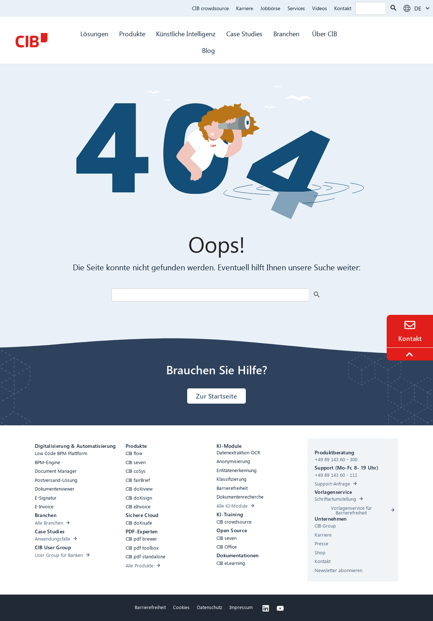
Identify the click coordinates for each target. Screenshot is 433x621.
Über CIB (324, 33)
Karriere (244, 8)
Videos (319, 8)
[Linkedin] (265, 608)
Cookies (181, 607)
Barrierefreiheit (150, 607)
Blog (208, 50)
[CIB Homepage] (31, 40)
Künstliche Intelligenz (185, 33)
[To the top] (410, 354)
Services (296, 8)
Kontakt (343, 8)
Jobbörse (270, 8)
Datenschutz (209, 607)
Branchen (287, 33)
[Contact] (409, 325)
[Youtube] (280, 608)
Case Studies (244, 33)
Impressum (241, 607)
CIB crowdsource (210, 8)
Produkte (132, 33)
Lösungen (94, 33)
